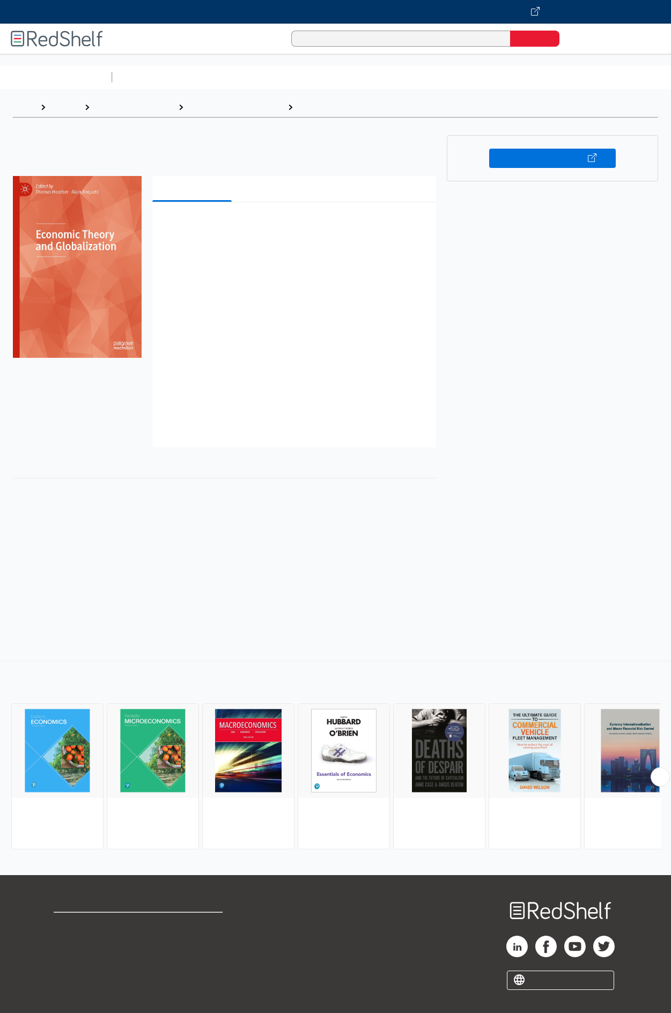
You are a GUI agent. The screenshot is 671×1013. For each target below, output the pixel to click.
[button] (296, 226)
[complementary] (335, 756)
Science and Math (210, 77)
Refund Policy (194, 942)
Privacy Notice (83, 960)
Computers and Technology (306, 77)
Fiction (606, 77)
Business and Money (133, 107)
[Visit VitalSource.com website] (335, 12)
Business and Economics (416, 77)
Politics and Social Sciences (528, 77)
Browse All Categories (56, 77)
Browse (64, 107)
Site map (71, 977)
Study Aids (144, 77)
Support (70, 942)
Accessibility (192, 960)
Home (24, 107)
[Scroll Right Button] (660, 777)
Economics (320, 107)
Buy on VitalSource (552, 158)
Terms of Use (194, 925)
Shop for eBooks (88, 925)
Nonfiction (650, 77)
